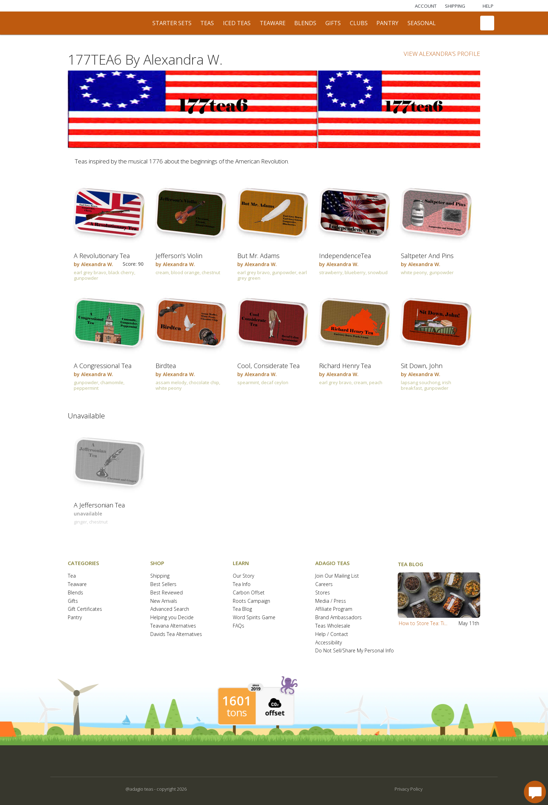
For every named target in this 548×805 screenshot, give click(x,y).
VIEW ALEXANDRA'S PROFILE (442, 54)
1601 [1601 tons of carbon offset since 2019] (236, 701)
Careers (324, 584)
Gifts (73, 601)
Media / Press (330, 601)
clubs (359, 23)
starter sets (172, 23)
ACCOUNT (426, 6)
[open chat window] (535, 792)
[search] (467, 23)
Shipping (160, 576)
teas (207, 23)
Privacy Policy (409, 789)
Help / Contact (331, 634)
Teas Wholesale (332, 626)
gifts (333, 23)
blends (305, 23)
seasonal (422, 23)
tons (236, 712)
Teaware (77, 584)
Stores (322, 593)
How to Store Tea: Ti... (423, 623)
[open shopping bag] (487, 23)
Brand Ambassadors (338, 618)
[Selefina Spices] (165, 6)
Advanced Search (169, 609)
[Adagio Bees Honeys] (196, 6)
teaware (273, 23)
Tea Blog (242, 609)
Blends (75, 593)
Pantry (75, 618)
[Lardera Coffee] (134, 6)
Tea (72, 576)
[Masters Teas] (102, 6)
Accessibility (328, 643)
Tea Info (242, 584)
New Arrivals (163, 601)
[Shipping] (455, 6)
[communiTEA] (449, 23)
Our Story (243, 576)
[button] (439, 595)
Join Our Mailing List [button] (337, 576)
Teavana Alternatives (173, 626)
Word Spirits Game (254, 618)
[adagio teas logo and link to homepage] (102, 23)
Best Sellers (163, 584)
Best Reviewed (166, 593)
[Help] (483, 5)
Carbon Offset (249, 593)
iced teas (237, 23)
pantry (387, 23)
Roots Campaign (251, 601)
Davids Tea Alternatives (176, 634)
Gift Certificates (85, 609)
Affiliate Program (333, 609)
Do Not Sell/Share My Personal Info (354, 651)
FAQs (238, 626)
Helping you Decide (172, 618)
